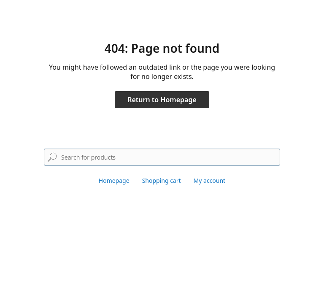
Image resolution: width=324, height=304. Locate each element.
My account (210, 180)
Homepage (114, 180)
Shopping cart (161, 180)
